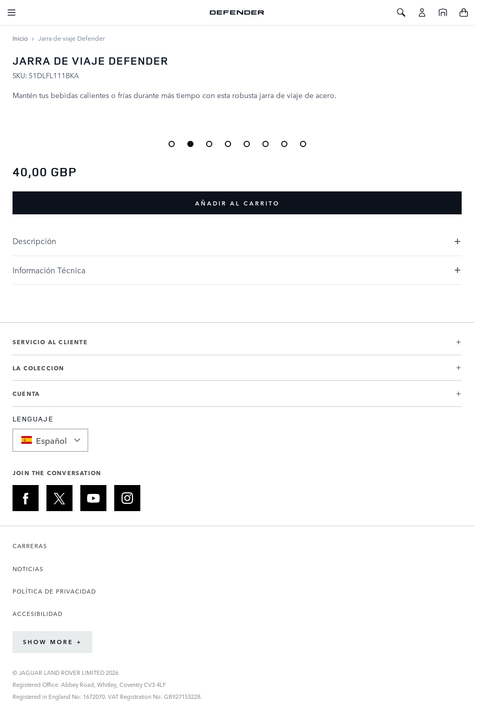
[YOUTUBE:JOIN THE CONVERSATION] (93, 498)
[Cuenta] (422, 12)
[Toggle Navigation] (11, 12)
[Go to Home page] (237, 12)
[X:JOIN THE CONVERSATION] (59, 498)
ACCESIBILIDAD (38, 613)
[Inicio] (442, 12)
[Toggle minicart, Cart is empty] (463, 12)
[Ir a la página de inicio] (20, 38)
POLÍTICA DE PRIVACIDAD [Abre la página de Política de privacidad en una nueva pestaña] (54, 591)
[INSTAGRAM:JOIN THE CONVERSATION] (127, 498)
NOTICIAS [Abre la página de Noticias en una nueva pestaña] (28, 568)
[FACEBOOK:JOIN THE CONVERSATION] (26, 498)
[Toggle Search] (401, 12)
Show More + (52, 641)
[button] (237, 346)
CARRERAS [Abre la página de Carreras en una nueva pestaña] (30, 545)
